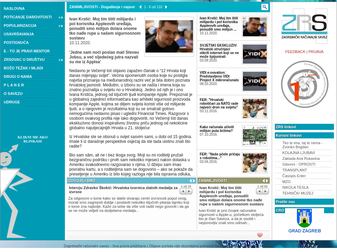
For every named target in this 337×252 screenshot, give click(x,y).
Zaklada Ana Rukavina (301, 158)
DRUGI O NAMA (18, 76)
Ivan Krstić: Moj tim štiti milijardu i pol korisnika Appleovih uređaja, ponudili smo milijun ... (219, 23)
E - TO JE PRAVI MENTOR (27, 51)
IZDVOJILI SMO (81, 181)
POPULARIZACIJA (33, 26)
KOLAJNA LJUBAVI (298, 153)
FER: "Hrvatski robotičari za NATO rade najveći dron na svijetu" (219, 103)
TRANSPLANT (294, 170)
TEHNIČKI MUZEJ (297, 193)
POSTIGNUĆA (16, 42)
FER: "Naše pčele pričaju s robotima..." (220, 156)
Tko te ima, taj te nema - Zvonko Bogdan (302, 145)
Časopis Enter (294, 176)
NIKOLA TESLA (295, 187)
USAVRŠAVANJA (19, 34)
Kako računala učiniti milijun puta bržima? (217, 129)
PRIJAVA (315, 52)
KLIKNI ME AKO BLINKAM (33, 139)
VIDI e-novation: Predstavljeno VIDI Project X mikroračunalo (219, 76)
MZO (286, 182)
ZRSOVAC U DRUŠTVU (33, 60)
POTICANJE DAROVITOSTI (33, 17)
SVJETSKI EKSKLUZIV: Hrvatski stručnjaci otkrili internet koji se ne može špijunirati (219, 51)
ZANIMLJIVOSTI (83, 7)
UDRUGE (12, 102)
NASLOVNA (14, 8)
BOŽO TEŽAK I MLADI (23, 68)
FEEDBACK (295, 52)
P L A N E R (14, 85)
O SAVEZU (13, 93)
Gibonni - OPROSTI (298, 164)
